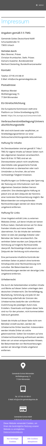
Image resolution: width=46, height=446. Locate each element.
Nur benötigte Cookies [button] (12, 440)
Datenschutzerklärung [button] (13, 432)
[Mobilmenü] (40, 5)
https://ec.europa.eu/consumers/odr (24, 115)
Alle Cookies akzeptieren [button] (32, 440)
